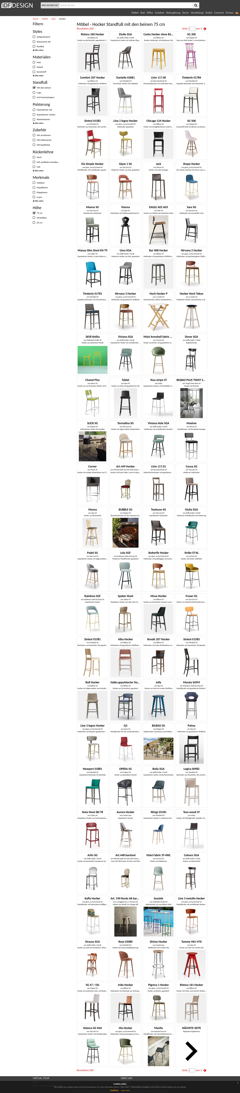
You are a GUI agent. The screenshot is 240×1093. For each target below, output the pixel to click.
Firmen (229, 12)
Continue (114, 1090)
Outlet (208, 12)
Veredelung (197, 12)
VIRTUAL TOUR (41, 1078)
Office (150, 12)
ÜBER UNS (126, 1078)
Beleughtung (173, 12)
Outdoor (160, 12)
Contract (219, 12)
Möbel (135, 12)
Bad (143, 12)
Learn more (125, 1090)
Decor (185, 12)
